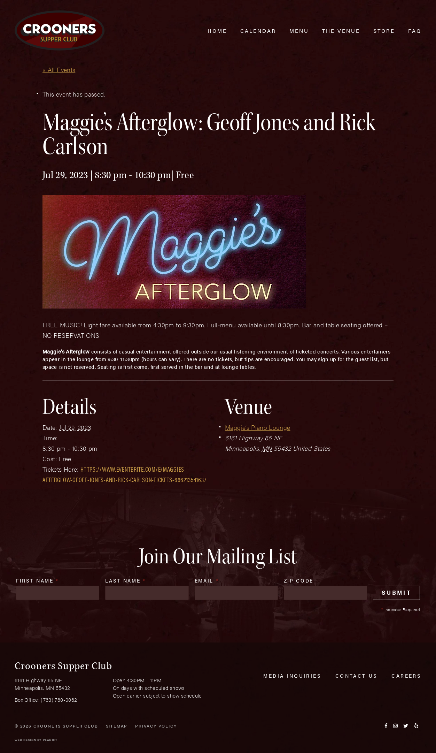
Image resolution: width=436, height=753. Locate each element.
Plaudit (50, 740)
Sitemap (117, 726)
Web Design (25, 740)
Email (207, 580)
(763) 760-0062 (59, 699)
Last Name (125, 580)
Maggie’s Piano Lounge (257, 427)
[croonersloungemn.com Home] (59, 30)
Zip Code (298, 580)
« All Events (58, 69)
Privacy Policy (156, 726)
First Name (37, 580)
